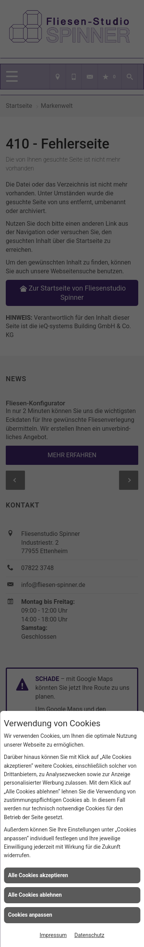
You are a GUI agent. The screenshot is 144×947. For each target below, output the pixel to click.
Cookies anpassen (30, 915)
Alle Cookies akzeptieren (38, 875)
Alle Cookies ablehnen (35, 895)
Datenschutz (89, 935)
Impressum (53, 935)
